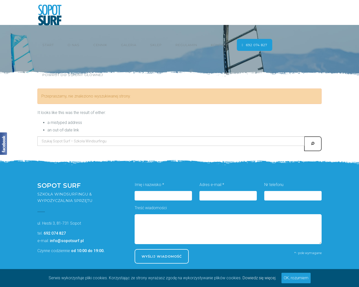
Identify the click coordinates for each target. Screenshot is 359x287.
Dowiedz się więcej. (259, 278)
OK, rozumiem (296, 278)
